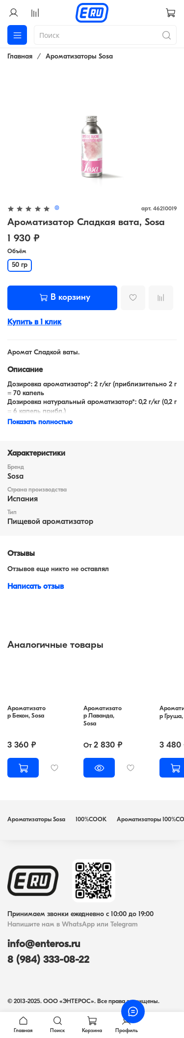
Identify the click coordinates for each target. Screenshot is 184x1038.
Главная (19, 56)
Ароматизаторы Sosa (79, 56)
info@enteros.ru (43, 944)
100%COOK (91, 820)
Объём (16, 252)
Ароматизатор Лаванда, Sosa (102, 716)
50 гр (19, 265)
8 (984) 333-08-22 (48, 960)
